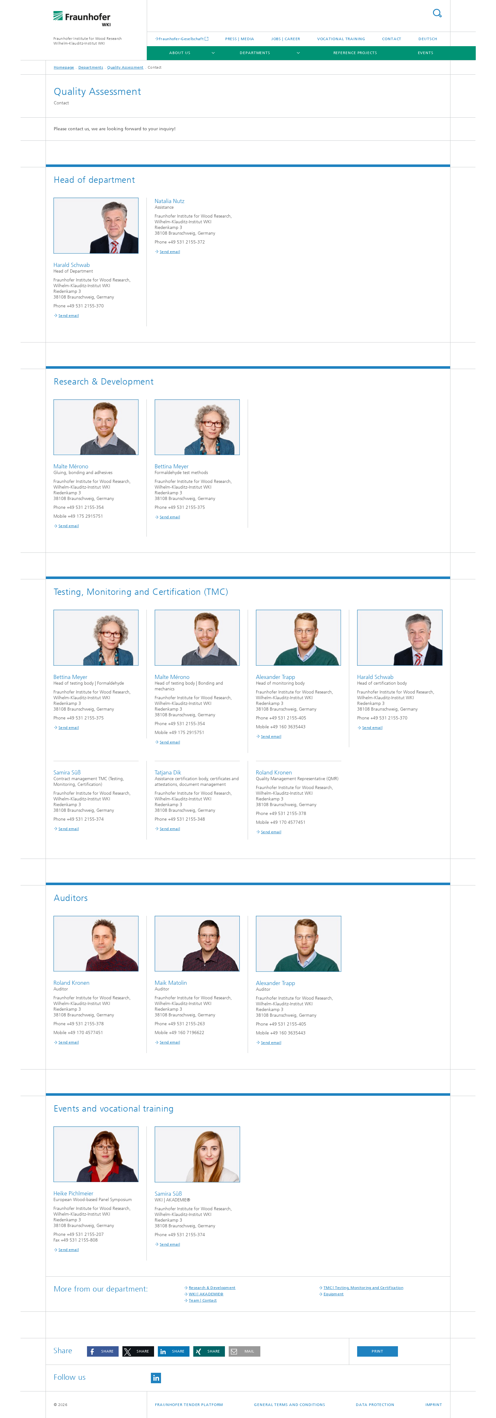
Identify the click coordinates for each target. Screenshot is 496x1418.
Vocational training (341, 39)
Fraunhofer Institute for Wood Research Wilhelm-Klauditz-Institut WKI (87, 41)
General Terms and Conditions (289, 1405)
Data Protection (375, 1405)
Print (378, 1351)
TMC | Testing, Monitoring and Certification (363, 1287)
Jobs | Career (286, 39)
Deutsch (427, 39)
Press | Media (240, 39)
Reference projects (355, 53)
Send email (69, 315)
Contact (391, 39)
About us (179, 53)
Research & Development (212, 1287)
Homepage (64, 67)
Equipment (334, 1294)
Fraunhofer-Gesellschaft (181, 39)
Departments (255, 53)
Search (437, 13)
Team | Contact (203, 1300)
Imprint (433, 1405)
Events (425, 53)
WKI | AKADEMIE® (206, 1294)
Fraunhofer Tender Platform (189, 1405)
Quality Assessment (125, 67)
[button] (103, 1351)
